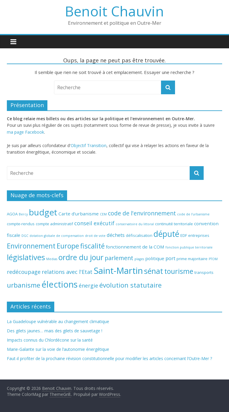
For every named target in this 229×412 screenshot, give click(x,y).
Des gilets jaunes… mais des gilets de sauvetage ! (54, 331)
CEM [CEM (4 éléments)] (103, 214)
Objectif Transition (88, 145)
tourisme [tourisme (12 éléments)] (178, 271)
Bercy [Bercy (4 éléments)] (23, 214)
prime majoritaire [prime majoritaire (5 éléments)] (192, 258)
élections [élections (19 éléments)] (59, 284)
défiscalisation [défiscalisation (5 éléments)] (139, 235)
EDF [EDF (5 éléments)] (183, 235)
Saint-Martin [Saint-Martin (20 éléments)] (118, 271)
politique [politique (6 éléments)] (154, 258)
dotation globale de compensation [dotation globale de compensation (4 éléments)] (57, 236)
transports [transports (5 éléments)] (203, 272)
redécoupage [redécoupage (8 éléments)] (24, 271)
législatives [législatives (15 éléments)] (26, 257)
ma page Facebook (25, 132)
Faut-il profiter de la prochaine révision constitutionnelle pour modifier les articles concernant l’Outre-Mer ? (109, 358)
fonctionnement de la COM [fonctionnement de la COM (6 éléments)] (135, 247)
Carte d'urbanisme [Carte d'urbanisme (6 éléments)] (78, 214)
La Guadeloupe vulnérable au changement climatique (58, 321)
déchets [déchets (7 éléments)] (116, 235)
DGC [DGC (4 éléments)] (24, 236)
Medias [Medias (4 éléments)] (51, 259)
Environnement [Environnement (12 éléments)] (31, 246)
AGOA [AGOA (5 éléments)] (12, 214)
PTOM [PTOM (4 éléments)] (213, 259)
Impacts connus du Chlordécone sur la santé (50, 340)
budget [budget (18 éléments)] (43, 212)
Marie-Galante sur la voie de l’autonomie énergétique (58, 349)
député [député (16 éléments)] (166, 234)
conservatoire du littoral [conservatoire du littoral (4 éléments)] (135, 224)
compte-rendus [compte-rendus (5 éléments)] (21, 223)
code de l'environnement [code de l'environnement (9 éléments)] (142, 213)
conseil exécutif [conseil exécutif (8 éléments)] (94, 223)
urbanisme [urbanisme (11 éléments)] (23, 284)
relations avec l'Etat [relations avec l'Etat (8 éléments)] (67, 271)
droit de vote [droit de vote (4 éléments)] (95, 236)
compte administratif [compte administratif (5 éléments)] (54, 223)
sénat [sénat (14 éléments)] (153, 271)
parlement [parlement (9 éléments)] (119, 258)
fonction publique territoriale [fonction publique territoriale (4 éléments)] (189, 247)
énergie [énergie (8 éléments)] (88, 285)
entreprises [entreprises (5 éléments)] (198, 235)
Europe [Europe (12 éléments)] (68, 246)
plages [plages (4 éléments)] (139, 259)
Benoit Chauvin (114, 11)
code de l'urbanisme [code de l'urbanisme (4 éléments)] (193, 214)
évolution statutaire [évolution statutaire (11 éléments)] (130, 284)
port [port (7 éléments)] (170, 258)
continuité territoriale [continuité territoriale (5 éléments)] (174, 223)
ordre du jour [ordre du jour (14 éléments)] (80, 257)
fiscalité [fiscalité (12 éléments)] (92, 246)
